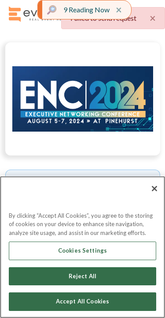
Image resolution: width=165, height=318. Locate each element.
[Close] (154, 188)
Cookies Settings (82, 250)
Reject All (82, 276)
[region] (82, 247)
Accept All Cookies (82, 301)
